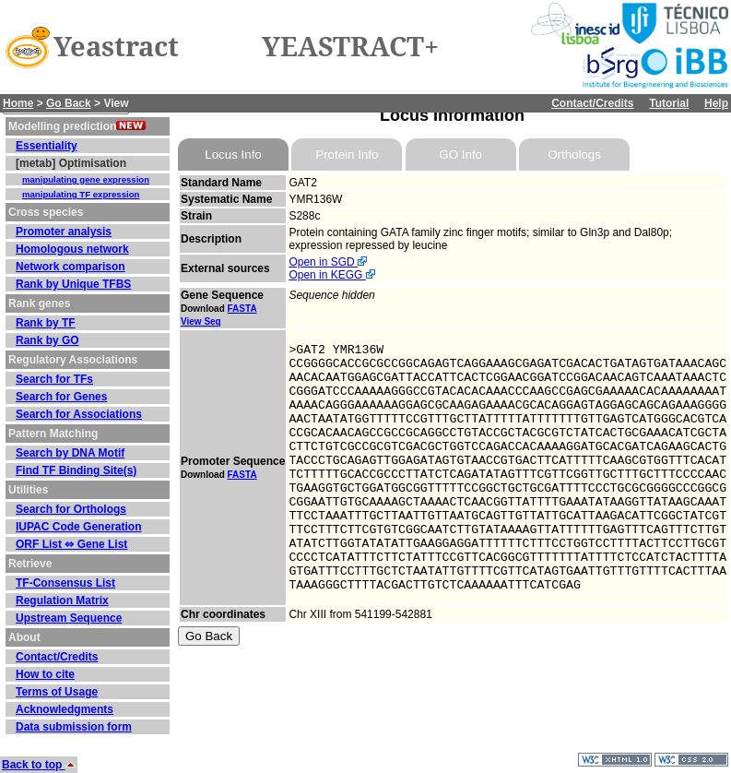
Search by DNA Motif (70, 452)
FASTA (242, 308)
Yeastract (116, 47)
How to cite (45, 674)
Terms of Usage (57, 691)
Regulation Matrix (62, 600)
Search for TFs (54, 379)
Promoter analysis (64, 231)
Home (18, 103)
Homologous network (72, 249)
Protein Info (346, 154)
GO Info (460, 154)
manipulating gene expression (85, 179)
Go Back (68, 103)
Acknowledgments (64, 709)
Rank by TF (46, 322)
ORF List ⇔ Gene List (71, 544)
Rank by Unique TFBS (73, 284)
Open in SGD (328, 262)
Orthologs (574, 154)
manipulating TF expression (80, 194)
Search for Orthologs (71, 509)
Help (716, 103)
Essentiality (46, 145)
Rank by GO (47, 340)
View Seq (201, 321)
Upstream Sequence (69, 618)
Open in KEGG (331, 274)
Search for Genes (61, 396)
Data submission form (74, 726)
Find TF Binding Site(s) (76, 470)
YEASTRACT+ (350, 47)
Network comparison (70, 266)
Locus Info (233, 154)
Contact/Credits (592, 103)
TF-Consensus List (65, 583)
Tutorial (669, 103)
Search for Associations (79, 414)
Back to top (39, 764)
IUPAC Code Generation (78, 526)
